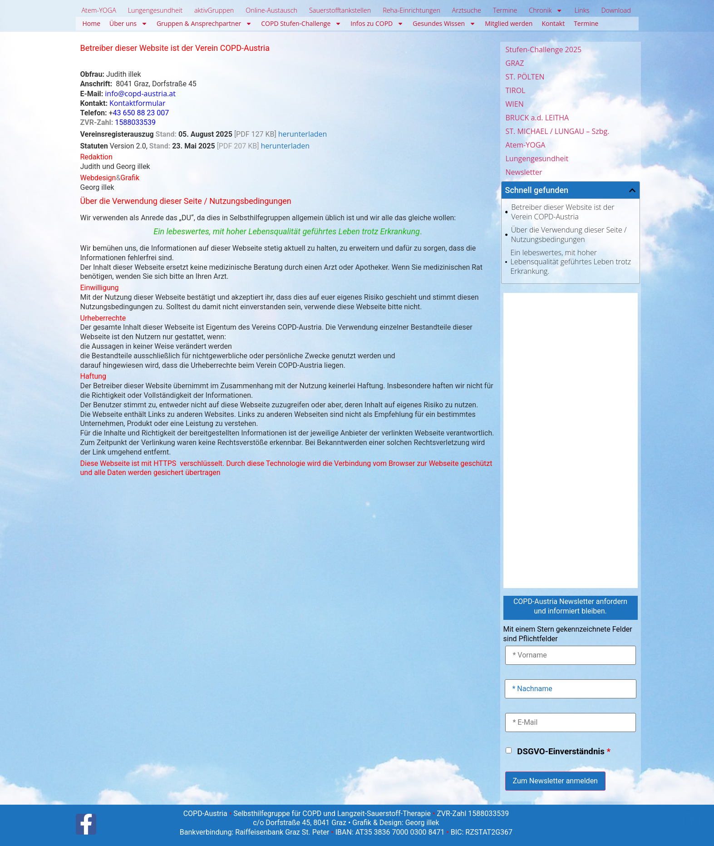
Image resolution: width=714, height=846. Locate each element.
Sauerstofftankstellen (340, 10)
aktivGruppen (214, 10)
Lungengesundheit (155, 10)
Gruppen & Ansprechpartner (204, 23)
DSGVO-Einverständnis (564, 752)
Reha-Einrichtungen (411, 10)
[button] (632, 190)
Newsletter (524, 172)
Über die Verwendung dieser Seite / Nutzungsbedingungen (569, 234)
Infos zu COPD (377, 23)
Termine (505, 10)
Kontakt (553, 23)
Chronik (546, 10)
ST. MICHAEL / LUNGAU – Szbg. (558, 131)
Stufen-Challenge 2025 (544, 49)
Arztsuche (466, 10)
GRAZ (515, 63)
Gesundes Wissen (444, 23)
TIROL (516, 90)
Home (92, 23)
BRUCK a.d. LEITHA (537, 118)
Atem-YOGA (98, 10)
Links (582, 10)
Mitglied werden (508, 23)
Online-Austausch (271, 10)
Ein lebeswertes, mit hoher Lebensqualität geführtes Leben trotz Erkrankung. (571, 262)
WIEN (515, 104)
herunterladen (302, 134)
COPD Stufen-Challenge (301, 23)
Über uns (128, 23)
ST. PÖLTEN (525, 77)
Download (615, 10)
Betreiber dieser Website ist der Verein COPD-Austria (562, 212)
